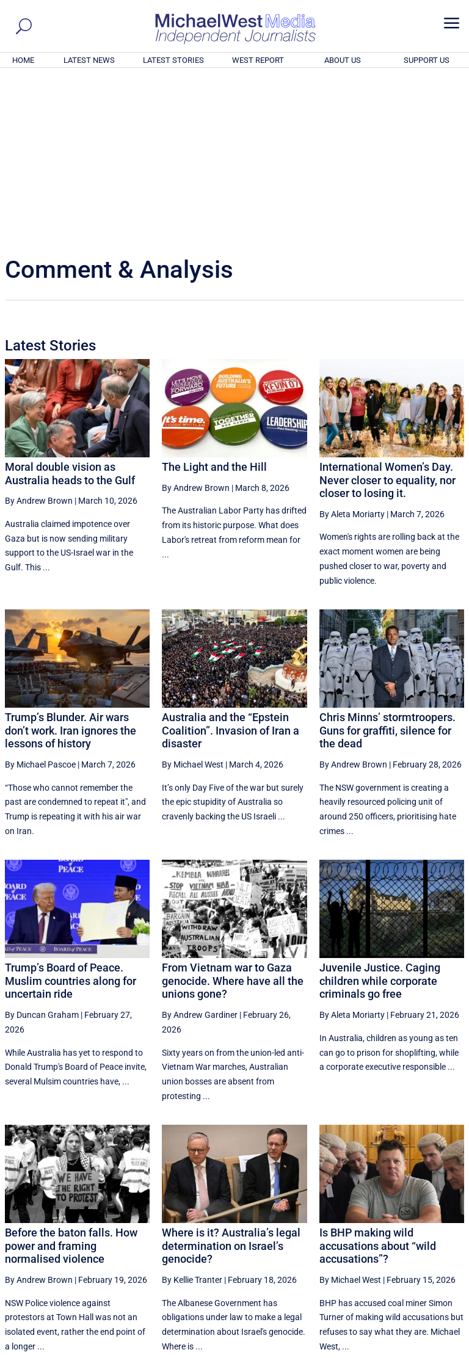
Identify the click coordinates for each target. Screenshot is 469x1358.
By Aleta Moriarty (352, 348)
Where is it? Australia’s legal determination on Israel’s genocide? (231, 1079)
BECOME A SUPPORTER (409, 1281)
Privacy (443, 1350)
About (377, 1350)
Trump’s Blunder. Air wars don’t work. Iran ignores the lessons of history (70, 564)
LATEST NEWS (89, 60)
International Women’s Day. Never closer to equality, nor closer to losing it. (387, 313)
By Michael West (193, 598)
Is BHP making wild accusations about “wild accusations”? (377, 1079)
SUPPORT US (426, 60)
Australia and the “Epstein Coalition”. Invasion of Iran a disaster (230, 564)
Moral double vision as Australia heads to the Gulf (70, 307)
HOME (23, 60)
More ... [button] (430, 1235)
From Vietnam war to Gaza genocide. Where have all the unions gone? (233, 814)
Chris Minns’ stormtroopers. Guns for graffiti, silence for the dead (387, 564)
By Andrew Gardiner (200, 849)
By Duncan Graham (42, 849)
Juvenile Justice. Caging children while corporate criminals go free (379, 814)
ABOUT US (342, 60)
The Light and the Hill (214, 300)
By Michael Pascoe (40, 598)
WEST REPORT (258, 60)
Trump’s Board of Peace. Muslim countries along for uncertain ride (70, 814)
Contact (408, 1350)
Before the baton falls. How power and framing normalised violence (71, 1079)
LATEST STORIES (173, 60)
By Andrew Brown (39, 335)
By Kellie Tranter (192, 1114)
